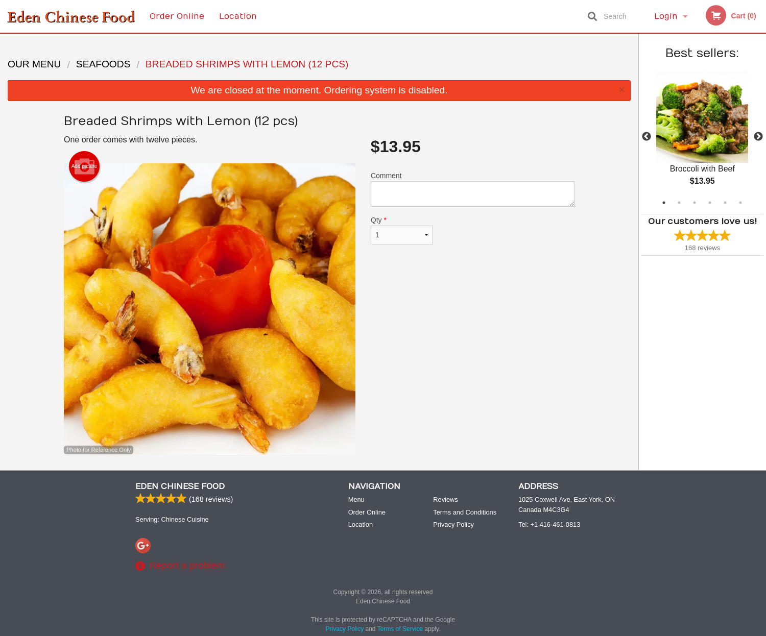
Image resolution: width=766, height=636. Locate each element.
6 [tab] (740, 203)
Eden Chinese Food (180, 487)
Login (666, 16)
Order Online (177, 16)
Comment (472, 189)
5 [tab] (725, 203)
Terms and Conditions (464, 513)
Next (758, 137)
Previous (646, 137)
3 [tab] (694, 203)
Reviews (445, 500)
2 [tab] (679, 203)
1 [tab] (664, 203)
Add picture (84, 166)
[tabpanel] (702, 136)
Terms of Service (400, 629)
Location (238, 16)
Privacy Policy (453, 525)
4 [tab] (710, 203)
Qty (402, 230)
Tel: (549, 525)
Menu (356, 500)
